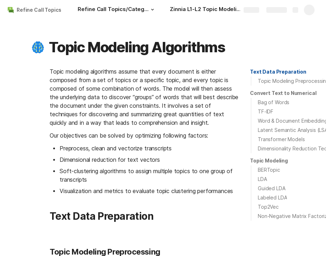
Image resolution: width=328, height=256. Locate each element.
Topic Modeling (269, 161)
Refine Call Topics (39, 10)
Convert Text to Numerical (283, 93)
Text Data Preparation (278, 72)
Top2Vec (268, 207)
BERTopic (269, 170)
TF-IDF (265, 111)
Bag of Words (273, 102)
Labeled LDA (272, 197)
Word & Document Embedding (293, 121)
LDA (262, 179)
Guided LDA (271, 188)
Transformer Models (281, 139)
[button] (152, 9)
